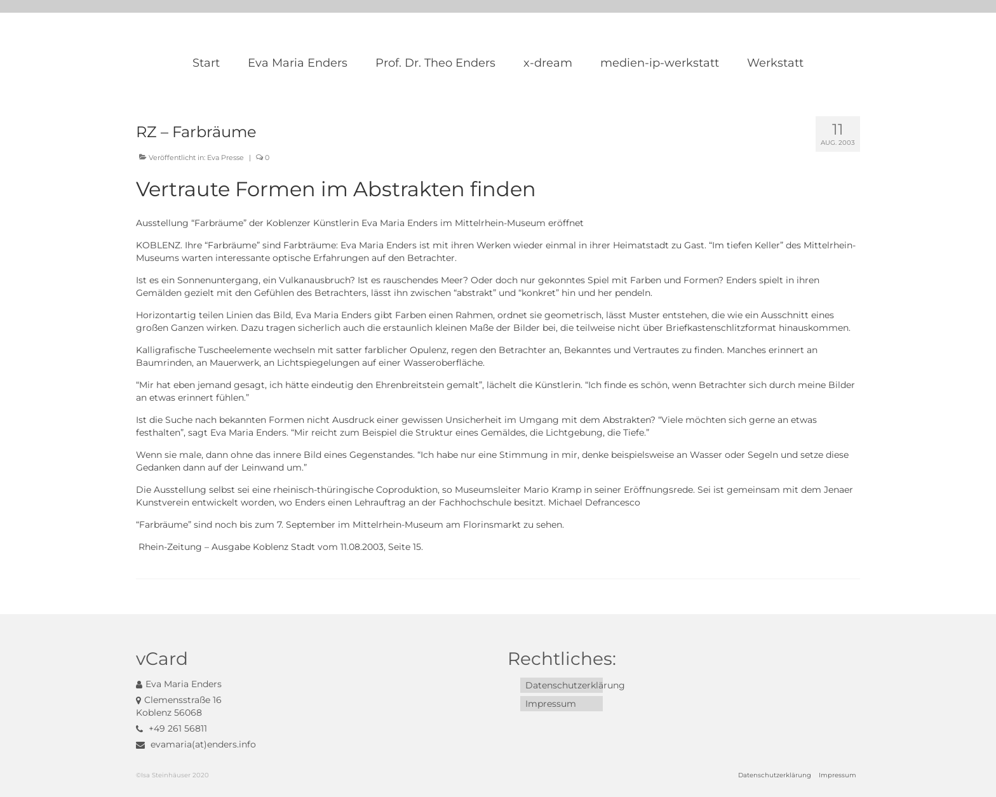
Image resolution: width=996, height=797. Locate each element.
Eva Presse (225, 157)
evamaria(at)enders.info (196, 744)
